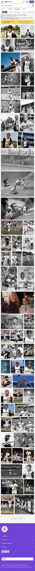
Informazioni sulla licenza (10, 565)
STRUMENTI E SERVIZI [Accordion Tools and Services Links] (17, 543)
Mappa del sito (26, 565)
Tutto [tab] (4, 12)
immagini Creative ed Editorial (25, 22)
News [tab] (24, 12)
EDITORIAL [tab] (17, 8)
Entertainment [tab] (17, 12)
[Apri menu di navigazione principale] (2, 2)
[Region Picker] (17, 559)
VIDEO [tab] (23, 8)
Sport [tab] (11, 12)
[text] (16, 6)
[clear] (29, 5)
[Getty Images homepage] (8, 2)
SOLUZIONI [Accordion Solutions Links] (17, 539)
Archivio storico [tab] (31, 12)
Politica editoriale (16, 564)
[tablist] (16, 9)
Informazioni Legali (19, 565)
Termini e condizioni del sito (7, 564)
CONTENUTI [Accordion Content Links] (17, 536)
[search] (3, 5)
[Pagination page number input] (12, 518)
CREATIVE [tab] (10, 8)
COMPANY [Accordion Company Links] (17, 546)
